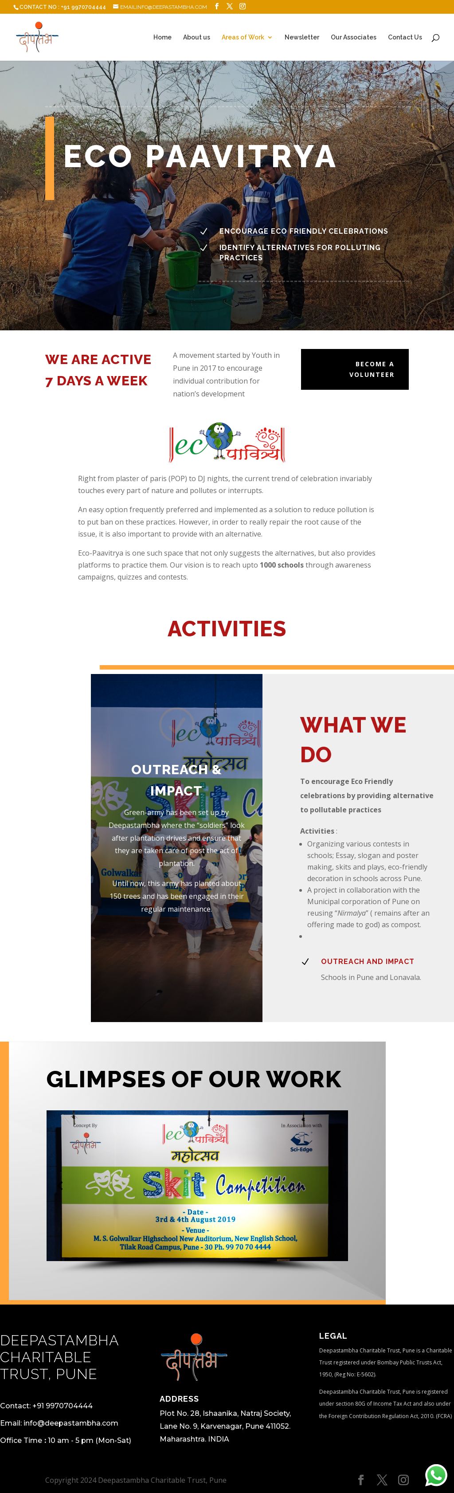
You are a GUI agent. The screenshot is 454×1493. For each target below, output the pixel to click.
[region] (197, 1192)
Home (162, 37)
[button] (60, 1186)
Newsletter (302, 37)
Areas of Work (243, 37)
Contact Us (405, 37)
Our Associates (353, 37)
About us (196, 37)
